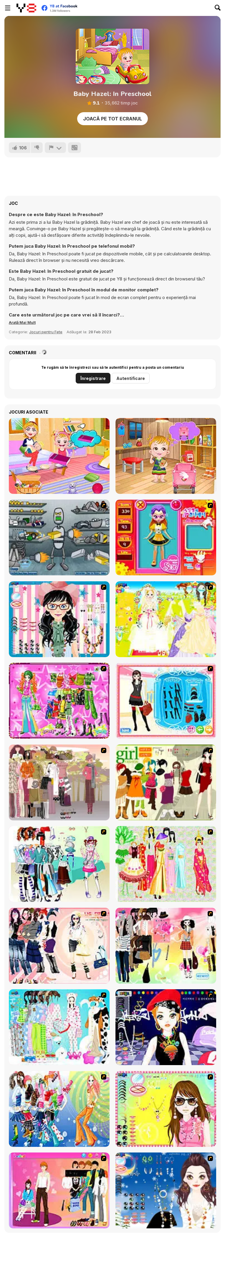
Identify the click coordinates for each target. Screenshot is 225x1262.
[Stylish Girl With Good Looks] (165, 1027)
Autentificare (130, 378)
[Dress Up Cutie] (59, 619)
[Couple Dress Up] (59, 1190)
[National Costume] (165, 864)
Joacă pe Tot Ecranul (112, 119)
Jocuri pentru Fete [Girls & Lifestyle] (45, 331)
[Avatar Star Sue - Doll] (165, 537)
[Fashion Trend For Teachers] (59, 782)
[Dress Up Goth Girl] (165, 1190)
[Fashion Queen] (165, 701)
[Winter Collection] (59, 864)
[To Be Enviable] (165, 1109)
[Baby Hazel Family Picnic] (59, 456)
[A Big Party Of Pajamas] (59, 1027)
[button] (22, 322)
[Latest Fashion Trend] (59, 1109)
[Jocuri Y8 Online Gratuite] (26, 8)
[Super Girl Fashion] (165, 782)
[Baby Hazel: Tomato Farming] (165, 456)
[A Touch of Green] (59, 701)
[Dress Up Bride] (165, 619)
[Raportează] (55, 147)
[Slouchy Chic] (165, 946)
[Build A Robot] (59, 537)
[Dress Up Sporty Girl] (59, 946)
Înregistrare (93, 378)
